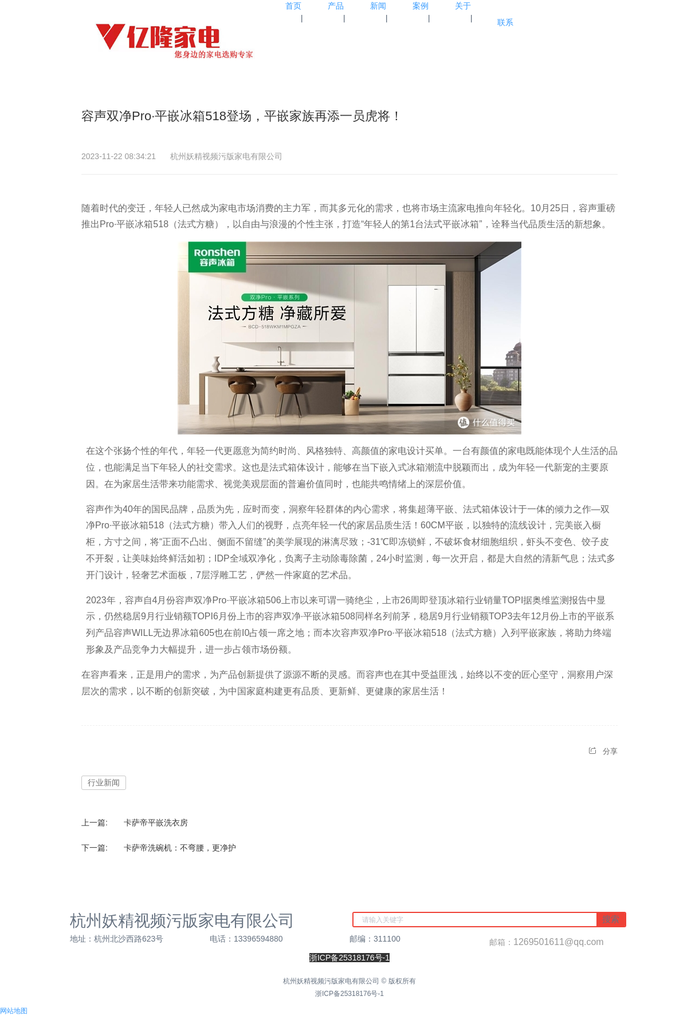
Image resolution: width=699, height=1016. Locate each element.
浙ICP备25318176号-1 (349, 994)
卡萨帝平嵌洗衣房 (156, 822)
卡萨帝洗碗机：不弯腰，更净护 (180, 847)
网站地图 (14, 1011)
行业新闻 (104, 782)
